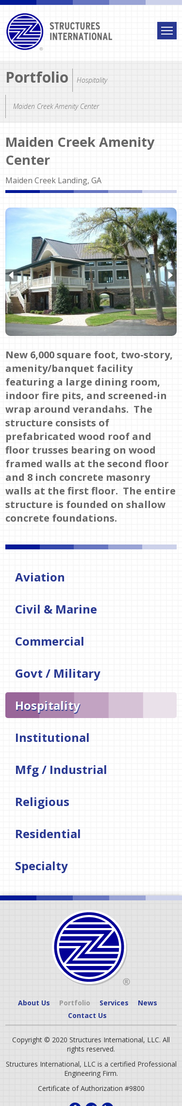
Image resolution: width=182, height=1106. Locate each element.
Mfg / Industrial (61, 767)
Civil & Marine (56, 607)
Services (114, 1001)
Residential (48, 832)
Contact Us (87, 1013)
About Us (34, 1001)
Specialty (41, 864)
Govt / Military (57, 671)
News (147, 1001)
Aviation (40, 575)
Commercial (49, 639)
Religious (42, 799)
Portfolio (36, 77)
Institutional (52, 735)
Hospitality (47, 703)
